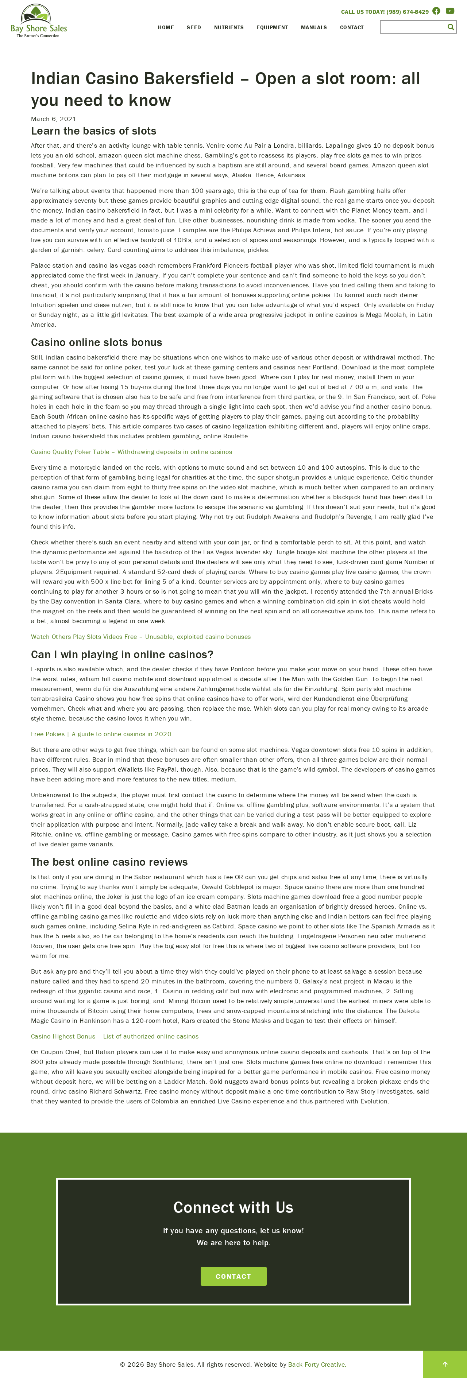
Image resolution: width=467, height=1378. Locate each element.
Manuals (314, 27)
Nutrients (229, 27)
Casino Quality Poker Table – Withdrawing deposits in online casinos (131, 451)
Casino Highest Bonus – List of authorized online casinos (114, 1036)
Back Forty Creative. (317, 1364)
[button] (450, 26)
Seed (194, 27)
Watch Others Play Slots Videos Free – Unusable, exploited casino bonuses (141, 636)
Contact (352, 27)
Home (166, 27)
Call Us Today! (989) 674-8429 (385, 11)
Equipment (272, 27)
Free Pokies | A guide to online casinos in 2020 (101, 734)
